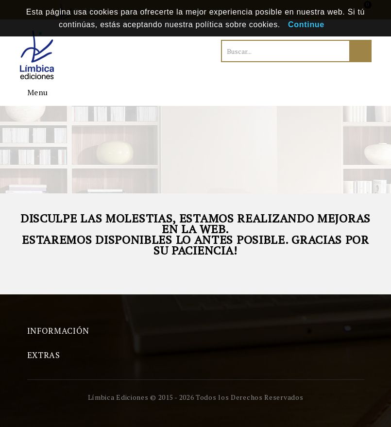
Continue (306, 24)
